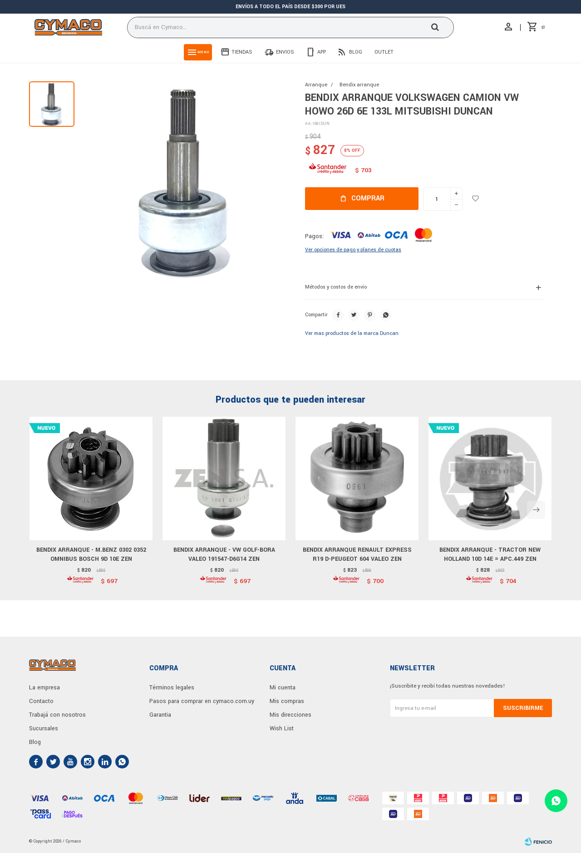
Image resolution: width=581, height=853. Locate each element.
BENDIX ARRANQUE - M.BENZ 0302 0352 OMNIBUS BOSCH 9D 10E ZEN (91, 554)
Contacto (41, 701)
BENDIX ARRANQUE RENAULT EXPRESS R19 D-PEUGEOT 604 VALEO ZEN (357, 554)
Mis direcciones (290, 715)
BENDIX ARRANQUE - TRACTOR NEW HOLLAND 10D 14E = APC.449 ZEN (490, 554)
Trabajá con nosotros (57, 715)
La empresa (44, 687)
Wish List (282, 728)
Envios (285, 52)
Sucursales (43, 728)
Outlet (384, 52)
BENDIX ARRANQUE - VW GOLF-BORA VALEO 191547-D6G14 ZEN (224, 554)
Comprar (367, 198)
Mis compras (287, 701)
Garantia (160, 715)
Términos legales (171, 687)
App (321, 52)
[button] (536, 510)
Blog (355, 52)
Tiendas (241, 52)
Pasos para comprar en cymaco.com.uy (201, 701)
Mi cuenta (282, 687)
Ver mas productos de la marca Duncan (352, 333)
